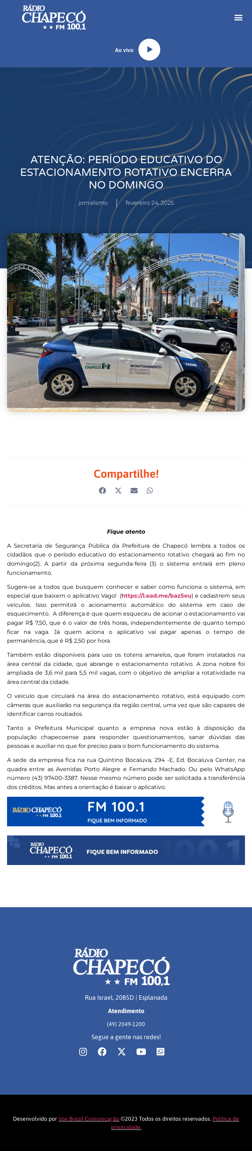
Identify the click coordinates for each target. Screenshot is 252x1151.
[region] (91, 1096)
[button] (238, 17)
